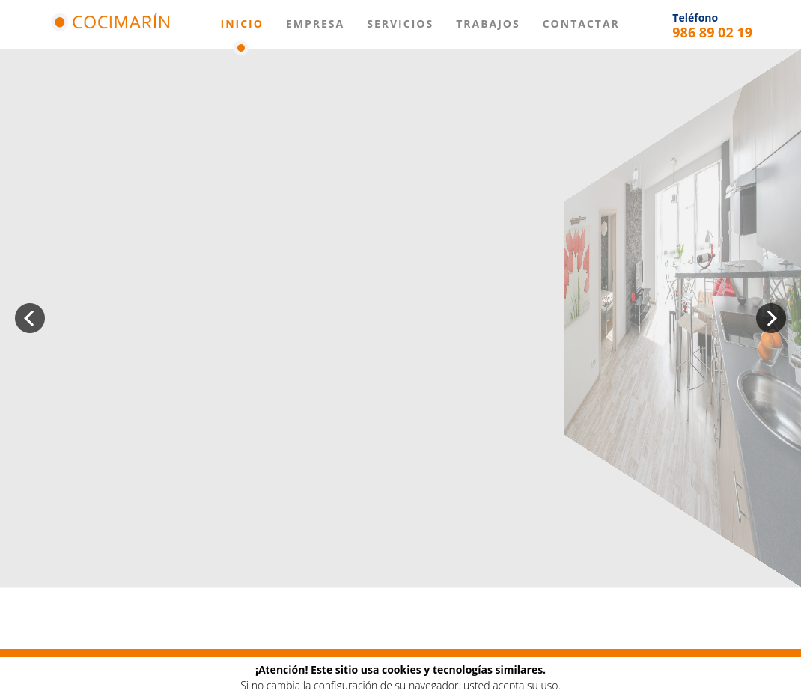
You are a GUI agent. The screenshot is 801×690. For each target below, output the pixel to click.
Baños (300, 670)
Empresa (315, 23)
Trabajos (488, 23)
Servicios (400, 23)
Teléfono (695, 17)
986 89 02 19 (712, 32)
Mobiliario (238, 670)
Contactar (581, 23)
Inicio (242, 23)
